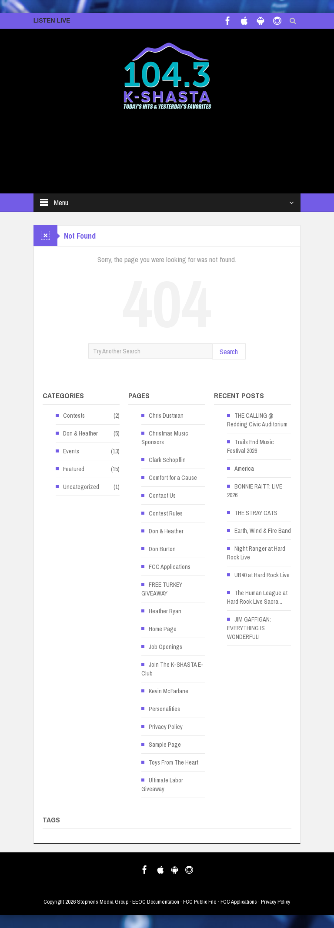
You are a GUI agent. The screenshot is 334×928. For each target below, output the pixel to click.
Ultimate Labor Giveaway (162, 784)
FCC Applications (169, 567)
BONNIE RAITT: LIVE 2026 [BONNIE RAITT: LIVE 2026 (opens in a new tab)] (254, 490)
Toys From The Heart (173, 762)
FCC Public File (200, 901)
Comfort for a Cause (173, 478)
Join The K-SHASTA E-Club (172, 669)
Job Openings (165, 647)
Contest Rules (166, 513)
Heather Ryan (165, 611)
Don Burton (162, 549)
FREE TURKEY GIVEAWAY (161, 589)
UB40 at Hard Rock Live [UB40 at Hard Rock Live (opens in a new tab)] (262, 575)
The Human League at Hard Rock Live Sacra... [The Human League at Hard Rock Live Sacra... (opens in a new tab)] (257, 597)
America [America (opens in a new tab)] (244, 468)
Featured (73, 469)
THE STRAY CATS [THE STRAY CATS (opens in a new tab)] (255, 513)
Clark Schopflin (167, 460)
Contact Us (162, 495)
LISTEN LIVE (51, 20)
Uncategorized (81, 487)
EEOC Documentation (155, 901)
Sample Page (165, 744)
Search (229, 351)
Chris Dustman (166, 415)
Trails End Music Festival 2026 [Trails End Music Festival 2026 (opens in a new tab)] (250, 446)
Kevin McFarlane (168, 691)
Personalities (164, 709)
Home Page (163, 629)
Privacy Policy (166, 727)
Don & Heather (80, 433)
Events (71, 451)
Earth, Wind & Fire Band (262, 531)
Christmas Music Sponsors (164, 437)
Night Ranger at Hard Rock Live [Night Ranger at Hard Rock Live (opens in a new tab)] (256, 553)
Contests (74, 415)
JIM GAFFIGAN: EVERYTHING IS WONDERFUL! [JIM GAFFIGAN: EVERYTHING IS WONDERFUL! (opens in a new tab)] (249, 628)
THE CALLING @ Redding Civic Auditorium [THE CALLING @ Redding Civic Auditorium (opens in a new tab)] (257, 420)
